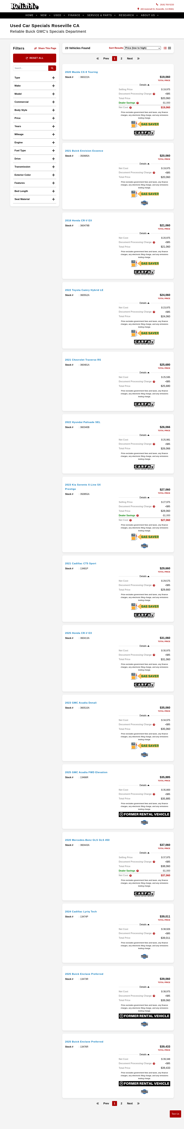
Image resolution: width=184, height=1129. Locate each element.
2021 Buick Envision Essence (87, 150)
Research (127, 15)
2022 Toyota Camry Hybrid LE (87, 289)
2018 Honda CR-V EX (80, 220)
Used (58, 15)
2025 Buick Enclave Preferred (87, 973)
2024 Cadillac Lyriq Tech (83, 911)
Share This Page (45, 48)
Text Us (175, 1114)
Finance (74, 15)
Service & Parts (100, 15)
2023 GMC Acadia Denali (83, 702)
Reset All (34, 58)
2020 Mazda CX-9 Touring (84, 71)
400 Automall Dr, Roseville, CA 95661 (156, 9)
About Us (148, 15)
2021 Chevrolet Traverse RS (86, 359)
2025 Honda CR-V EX (80, 632)
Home (30, 15)
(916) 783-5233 (165, 4)
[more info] (118, 67)
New (44, 15)
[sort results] (142, 48)
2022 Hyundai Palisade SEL (85, 422)
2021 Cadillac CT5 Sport (83, 563)
